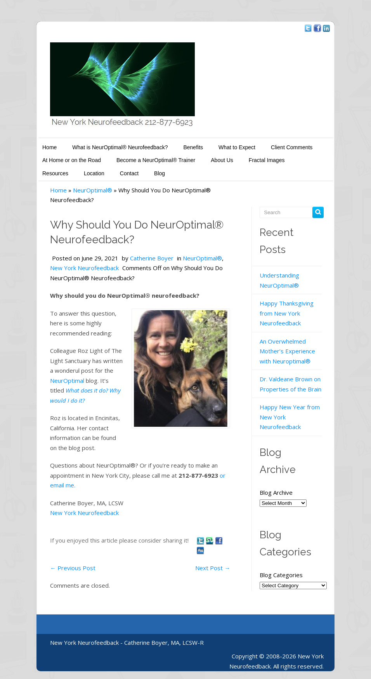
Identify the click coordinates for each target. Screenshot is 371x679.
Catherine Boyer (151, 258)
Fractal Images (267, 160)
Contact (129, 173)
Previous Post (72, 568)
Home (49, 147)
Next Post (212, 568)
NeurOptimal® (92, 190)
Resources (55, 173)
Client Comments (291, 147)
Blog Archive (276, 492)
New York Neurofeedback (84, 268)
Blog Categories (282, 575)
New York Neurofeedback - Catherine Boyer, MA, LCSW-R (127, 642)
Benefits (193, 147)
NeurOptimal (67, 380)
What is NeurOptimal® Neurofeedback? (120, 147)
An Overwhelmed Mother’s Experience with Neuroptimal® (287, 351)
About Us (222, 160)
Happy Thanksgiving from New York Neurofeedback (287, 313)
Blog (159, 173)
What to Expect (236, 147)
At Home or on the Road (71, 160)
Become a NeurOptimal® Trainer (155, 160)
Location (94, 173)
